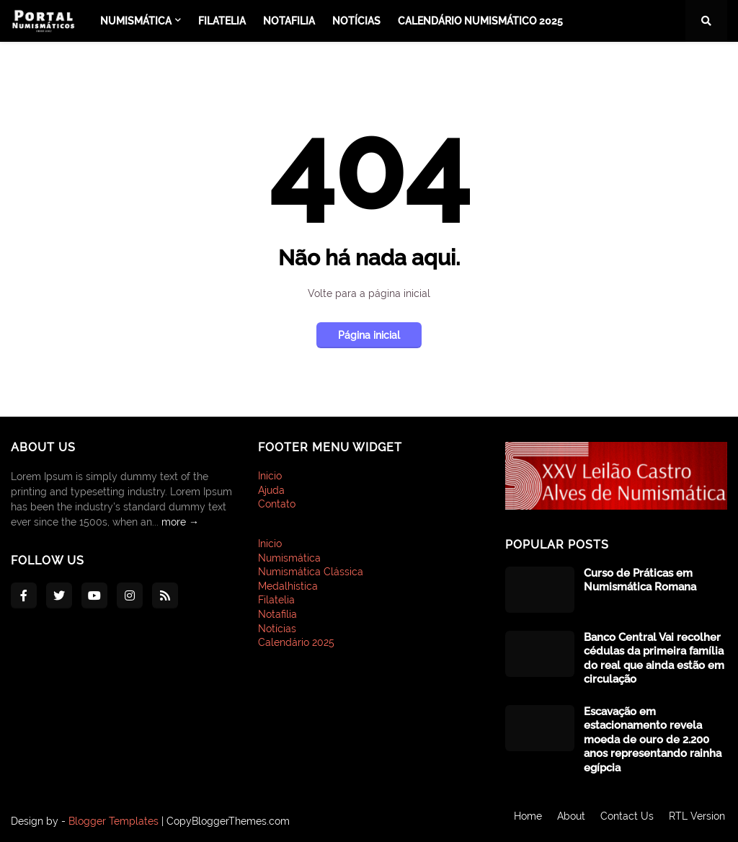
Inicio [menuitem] (270, 543)
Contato (276, 504)
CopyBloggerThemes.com (228, 821)
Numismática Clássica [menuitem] (310, 571)
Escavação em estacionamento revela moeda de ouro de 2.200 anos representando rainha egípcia (652, 739)
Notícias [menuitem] (356, 21)
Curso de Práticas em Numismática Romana (640, 580)
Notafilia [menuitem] (289, 21)
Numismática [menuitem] (136, 21)
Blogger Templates (113, 821)
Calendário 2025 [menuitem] (296, 642)
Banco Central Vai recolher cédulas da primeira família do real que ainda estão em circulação (654, 658)
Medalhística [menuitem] (288, 586)
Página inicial (369, 335)
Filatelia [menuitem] (222, 21)
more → (180, 522)
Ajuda (271, 490)
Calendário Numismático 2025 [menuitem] (480, 21)
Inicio (270, 476)
